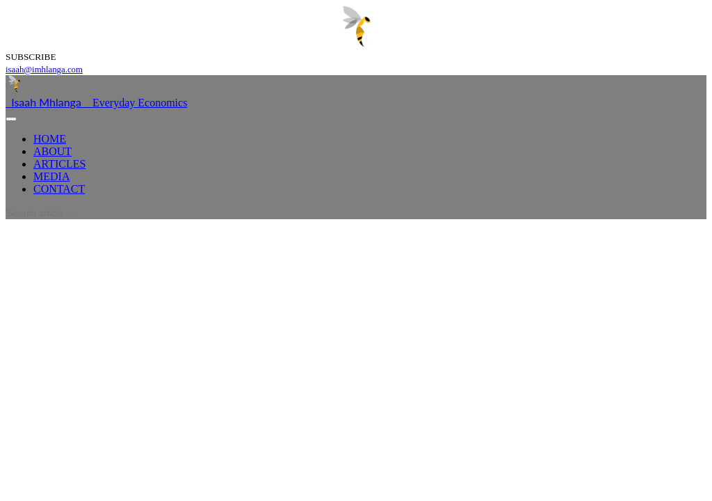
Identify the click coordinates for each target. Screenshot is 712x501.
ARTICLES (59, 164)
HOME (49, 139)
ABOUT (52, 151)
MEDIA (51, 176)
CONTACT (59, 189)
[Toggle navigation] (11, 119)
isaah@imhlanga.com (44, 69)
